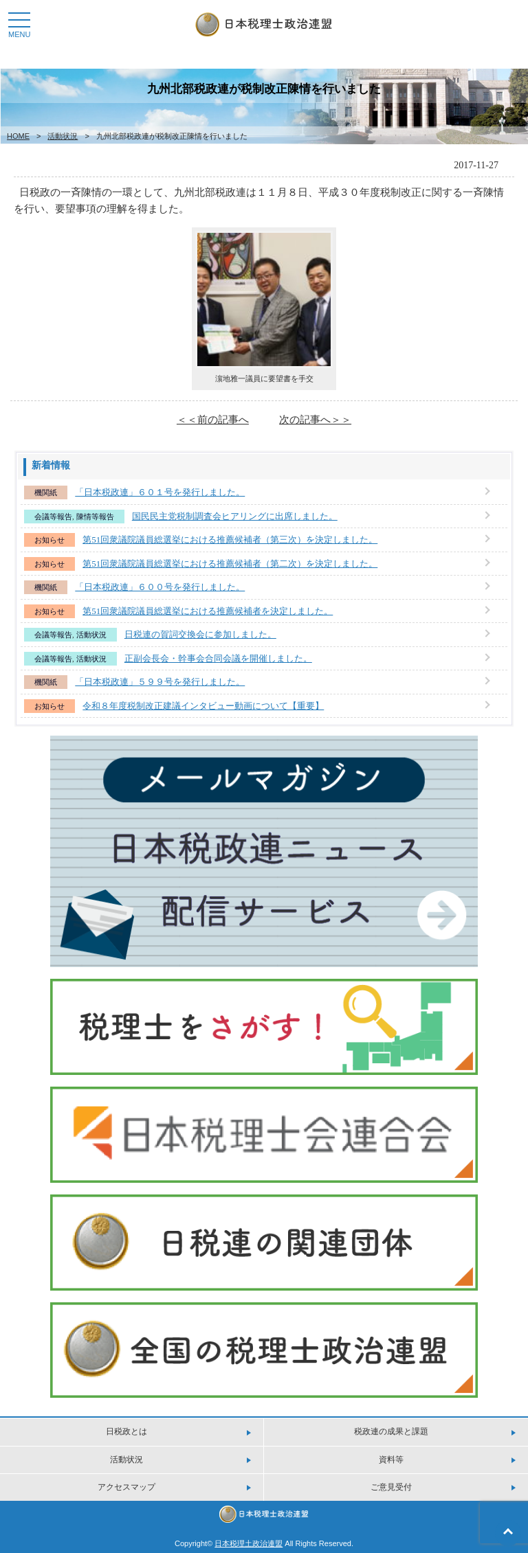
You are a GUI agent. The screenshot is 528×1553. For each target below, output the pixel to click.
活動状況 (62, 136)
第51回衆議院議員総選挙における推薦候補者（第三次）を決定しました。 (229, 539)
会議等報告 (53, 516)
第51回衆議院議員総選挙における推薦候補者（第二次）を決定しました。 (229, 563)
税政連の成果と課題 (391, 1431)
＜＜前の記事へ (213, 419)
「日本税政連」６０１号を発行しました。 (160, 492)
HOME (18, 136)
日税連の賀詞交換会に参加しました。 (200, 634)
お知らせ (49, 540)
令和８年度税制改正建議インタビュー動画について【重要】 (203, 706)
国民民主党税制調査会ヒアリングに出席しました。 (235, 516)
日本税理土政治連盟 (248, 1543)
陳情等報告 (95, 516)
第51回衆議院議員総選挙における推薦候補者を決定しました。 (207, 611)
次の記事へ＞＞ (315, 419)
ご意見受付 (391, 1487)
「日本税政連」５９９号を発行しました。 (160, 682)
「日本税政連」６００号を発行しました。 (160, 587)
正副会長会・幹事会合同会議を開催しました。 (218, 658)
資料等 (391, 1459)
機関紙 (45, 492)
